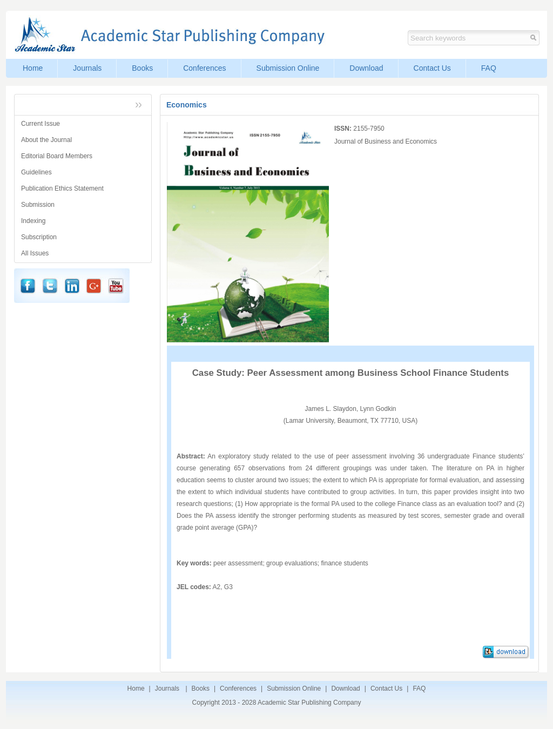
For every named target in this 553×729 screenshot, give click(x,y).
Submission (38, 204)
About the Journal (46, 140)
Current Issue (40, 123)
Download (366, 68)
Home (33, 68)
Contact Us (432, 68)
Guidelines (36, 172)
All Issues (35, 253)
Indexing (33, 221)
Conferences (204, 68)
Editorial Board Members (56, 156)
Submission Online (288, 68)
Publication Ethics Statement (62, 188)
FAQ (488, 68)
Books (142, 68)
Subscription (39, 237)
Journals (87, 68)
